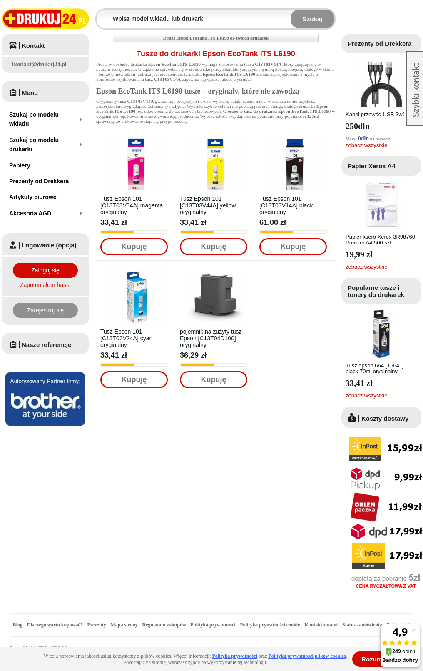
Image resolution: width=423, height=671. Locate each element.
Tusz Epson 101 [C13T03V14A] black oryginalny (286, 205)
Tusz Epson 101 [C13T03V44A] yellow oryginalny (208, 205)
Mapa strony (123, 625)
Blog (17, 625)
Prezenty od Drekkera (379, 43)
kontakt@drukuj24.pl (39, 64)
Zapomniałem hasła (45, 285)
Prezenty (96, 625)
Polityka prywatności (212, 625)
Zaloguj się (45, 270)
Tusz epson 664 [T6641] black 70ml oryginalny (375, 368)
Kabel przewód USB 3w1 (376, 114)
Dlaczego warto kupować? (55, 625)
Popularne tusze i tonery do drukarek (376, 291)
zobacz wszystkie (366, 145)
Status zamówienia (362, 625)
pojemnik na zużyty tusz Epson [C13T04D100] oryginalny (211, 338)
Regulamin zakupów (164, 625)
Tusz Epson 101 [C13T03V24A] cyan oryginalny (126, 338)
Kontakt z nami (321, 625)
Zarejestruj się (45, 310)
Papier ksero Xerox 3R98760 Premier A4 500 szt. (380, 240)
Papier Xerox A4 (372, 166)
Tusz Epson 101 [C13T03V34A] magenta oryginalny (131, 205)
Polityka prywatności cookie (270, 625)
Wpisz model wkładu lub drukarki (102, 14)
